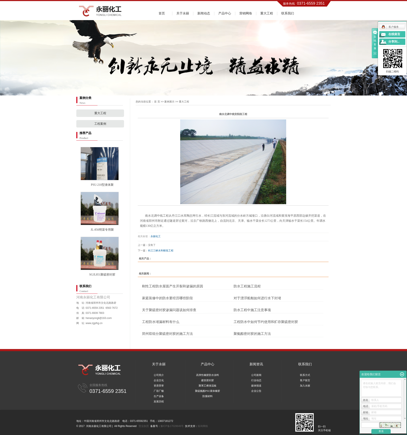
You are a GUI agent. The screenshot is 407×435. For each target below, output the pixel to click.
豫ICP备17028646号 (172, 426)
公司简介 (159, 375)
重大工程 (266, 13)
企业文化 (159, 380)
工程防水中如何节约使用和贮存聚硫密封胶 (266, 322)
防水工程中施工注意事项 (252, 310)
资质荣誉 (159, 385)
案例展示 (169, 101)
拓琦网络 (203, 426)
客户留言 (305, 380)
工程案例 (100, 123)
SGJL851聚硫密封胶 (102, 274)
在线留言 (394, 34)
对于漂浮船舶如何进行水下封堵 (257, 298)
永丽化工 (156, 236)
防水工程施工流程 (247, 286)
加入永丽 (305, 385)
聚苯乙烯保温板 (207, 385)
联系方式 (305, 375)
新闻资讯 (256, 364)
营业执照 (144, 426)
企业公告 (256, 390)
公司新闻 (256, 375)
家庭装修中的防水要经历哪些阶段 (167, 298)
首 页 (157, 101)
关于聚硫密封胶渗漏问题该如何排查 (169, 310)
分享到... (394, 41)
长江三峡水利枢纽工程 (160, 250)
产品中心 (224, 13)
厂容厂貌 (159, 390)
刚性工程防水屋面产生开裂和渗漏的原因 (172, 286)
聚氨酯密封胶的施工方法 (252, 333)
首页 (162, 13)
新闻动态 (203, 13)
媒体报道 (256, 385)
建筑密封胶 (207, 380)
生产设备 (159, 396)
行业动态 (256, 380)
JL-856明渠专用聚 (102, 229)
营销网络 (245, 13)
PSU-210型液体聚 (102, 184)
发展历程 (159, 401)
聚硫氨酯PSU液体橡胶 (207, 390)
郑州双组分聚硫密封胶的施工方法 (167, 333)
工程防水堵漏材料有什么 (160, 322)
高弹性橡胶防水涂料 (207, 375)
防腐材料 (207, 396)
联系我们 (287, 13)
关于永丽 (182, 13)
